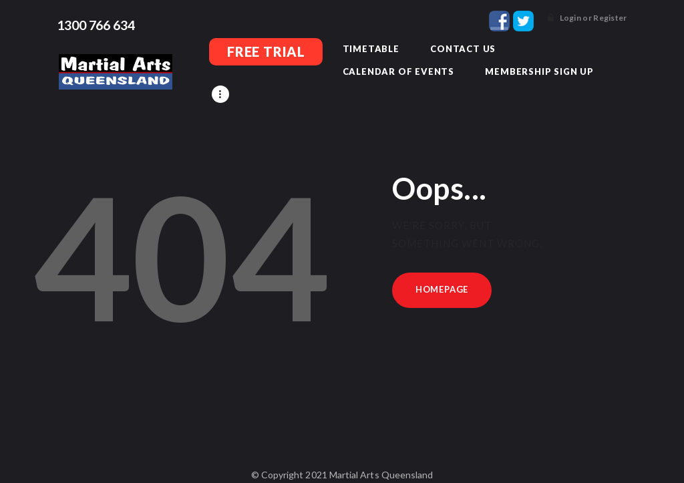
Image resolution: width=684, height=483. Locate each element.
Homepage (441, 270)
